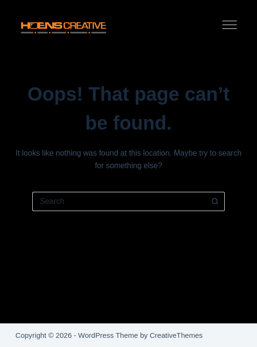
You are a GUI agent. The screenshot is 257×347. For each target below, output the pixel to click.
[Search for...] (119, 201)
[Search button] (215, 201)
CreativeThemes (176, 335)
